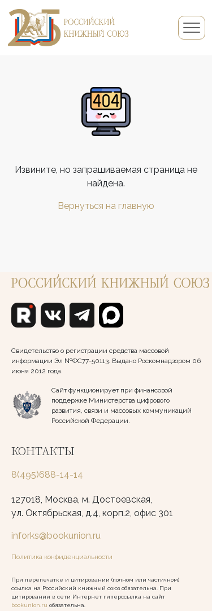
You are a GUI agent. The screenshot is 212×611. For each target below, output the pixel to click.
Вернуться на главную (106, 205)
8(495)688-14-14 (47, 474)
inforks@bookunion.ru (56, 535)
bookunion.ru (29, 605)
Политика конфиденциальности (62, 557)
